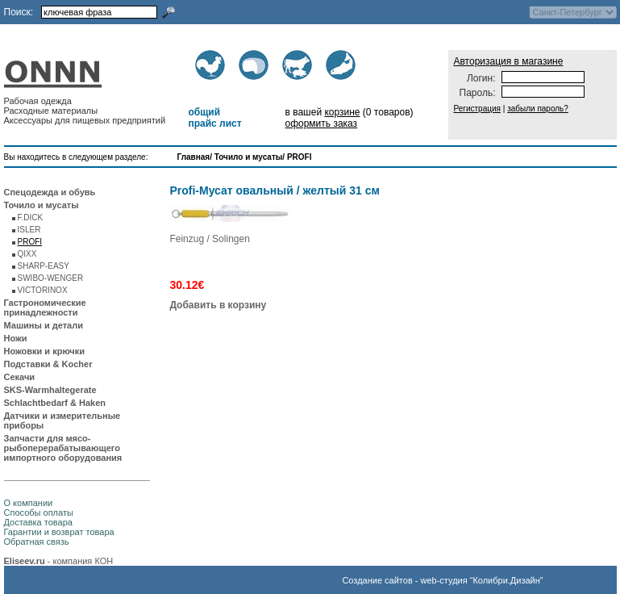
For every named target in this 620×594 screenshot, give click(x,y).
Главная (193, 157)
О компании (28, 503)
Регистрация (477, 108)
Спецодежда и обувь (50, 192)
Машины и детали (43, 325)
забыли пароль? (537, 108)
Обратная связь (36, 541)
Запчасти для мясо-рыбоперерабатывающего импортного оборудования (63, 447)
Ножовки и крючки (44, 351)
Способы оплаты (38, 512)
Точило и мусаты (248, 157)
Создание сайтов (377, 580)
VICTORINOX (43, 290)
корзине (342, 112)
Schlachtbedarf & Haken (55, 403)
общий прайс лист (214, 118)
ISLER (29, 229)
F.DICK (31, 217)
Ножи (15, 338)
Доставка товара (38, 522)
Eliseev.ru (24, 561)
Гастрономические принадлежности (45, 307)
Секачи (19, 377)
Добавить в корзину (217, 305)
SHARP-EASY (43, 265)
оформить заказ (321, 123)
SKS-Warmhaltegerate (50, 390)
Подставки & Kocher (48, 364)
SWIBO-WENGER (51, 278)
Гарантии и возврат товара (59, 532)
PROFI (299, 157)
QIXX (27, 253)
